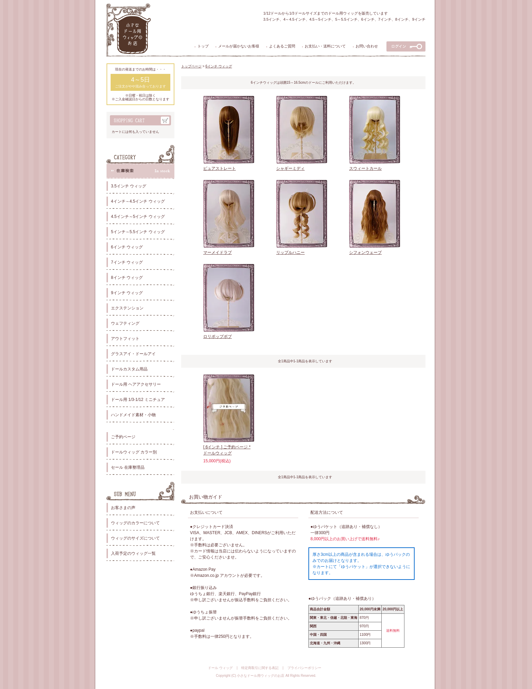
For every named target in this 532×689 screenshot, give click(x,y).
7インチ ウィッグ (127, 262)
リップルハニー (290, 252)
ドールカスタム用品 (129, 369)
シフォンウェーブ (365, 252)
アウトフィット (125, 338)
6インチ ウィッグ (127, 247)
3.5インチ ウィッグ (128, 186)
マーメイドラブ (217, 252)
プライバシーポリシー (304, 668)
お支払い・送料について (325, 46)
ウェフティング (125, 323)
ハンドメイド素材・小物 (133, 414)
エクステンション (127, 308)
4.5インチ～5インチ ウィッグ (138, 216)
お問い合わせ (367, 46)
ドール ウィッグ (220, 668)
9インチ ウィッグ (127, 292)
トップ (203, 46)
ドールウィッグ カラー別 (134, 452)
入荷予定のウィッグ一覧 (133, 553)
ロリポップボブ (217, 336)
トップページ (191, 66)
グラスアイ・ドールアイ (133, 353)
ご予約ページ (123, 436)
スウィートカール (365, 168)
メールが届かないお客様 (238, 46)
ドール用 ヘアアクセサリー (136, 384)
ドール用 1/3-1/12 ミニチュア (138, 399)
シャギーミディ (290, 168)
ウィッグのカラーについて (135, 523)
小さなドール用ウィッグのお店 (260, 675)
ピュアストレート (219, 168)
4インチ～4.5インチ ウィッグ (138, 201)
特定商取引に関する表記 (260, 668)
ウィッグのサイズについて (135, 538)
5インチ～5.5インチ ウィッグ (138, 231)
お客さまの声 (123, 507)
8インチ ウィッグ (127, 277)
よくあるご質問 (282, 46)
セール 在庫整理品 (128, 467)
